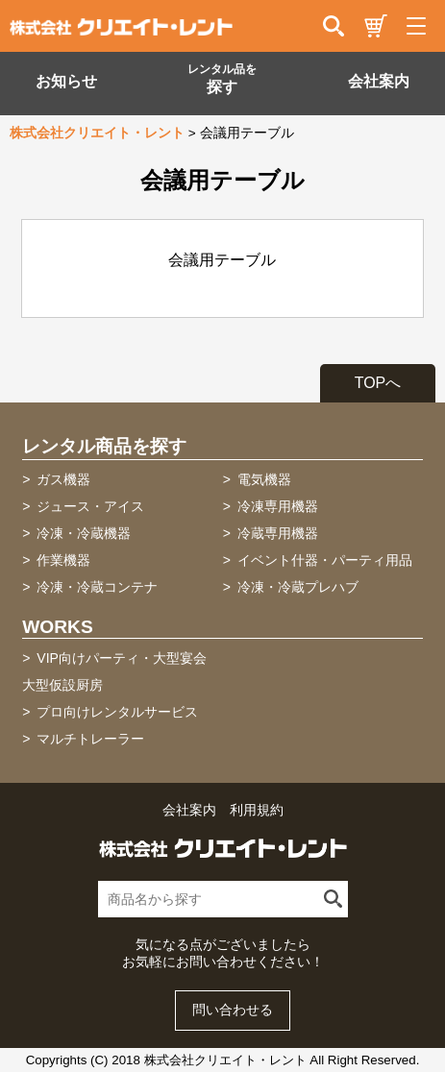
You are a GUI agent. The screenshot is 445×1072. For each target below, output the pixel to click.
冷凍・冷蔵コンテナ (97, 587)
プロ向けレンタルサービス (117, 711)
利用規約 (257, 810)
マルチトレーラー (90, 738)
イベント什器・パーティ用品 (324, 560)
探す (222, 78)
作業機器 (63, 560)
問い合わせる (232, 1010)
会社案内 (378, 81)
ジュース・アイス (90, 506)
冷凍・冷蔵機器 (84, 533)
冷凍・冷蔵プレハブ (297, 587)
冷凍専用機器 (277, 506)
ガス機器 (63, 479)
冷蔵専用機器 (277, 533)
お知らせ (66, 81)
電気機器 (264, 479)
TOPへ (378, 383)
